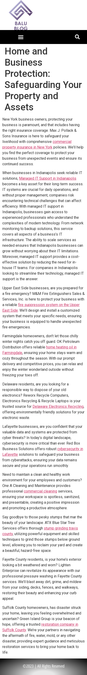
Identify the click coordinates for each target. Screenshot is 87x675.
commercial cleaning (40, 491)
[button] (20, 37)
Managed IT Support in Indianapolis (47, 178)
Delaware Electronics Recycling (58, 406)
